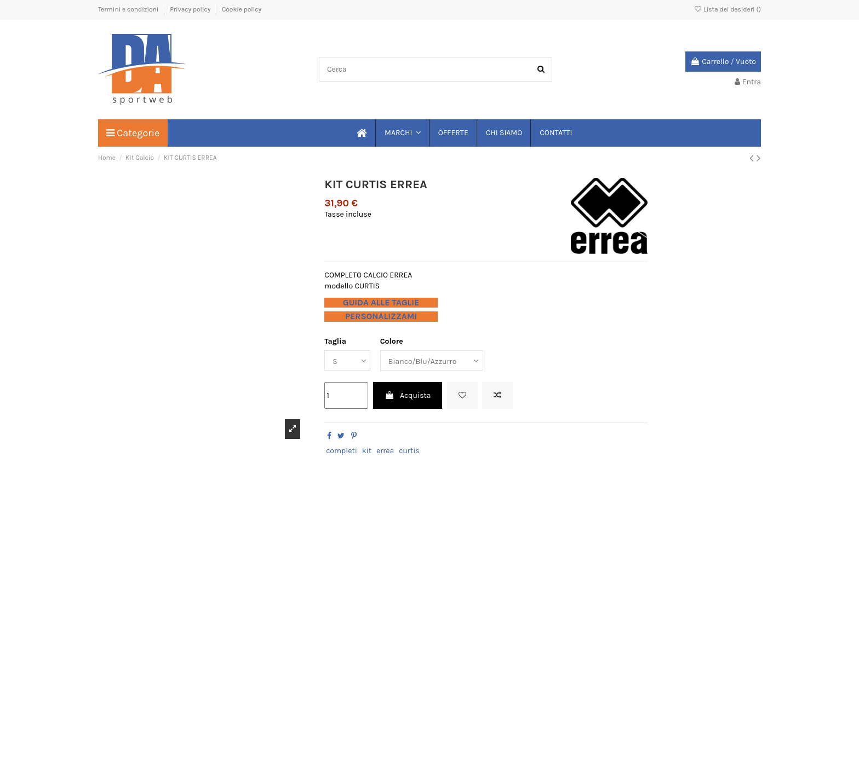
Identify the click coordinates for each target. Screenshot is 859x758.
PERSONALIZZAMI (381, 316)
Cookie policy (241, 9)
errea (385, 450)
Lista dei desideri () (727, 9)
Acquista (408, 395)
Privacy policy (191, 9)
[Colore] (431, 360)
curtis (409, 450)
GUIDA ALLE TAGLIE (381, 303)
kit (366, 450)
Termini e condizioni (129, 9)
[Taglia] (347, 360)
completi (341, 450)
